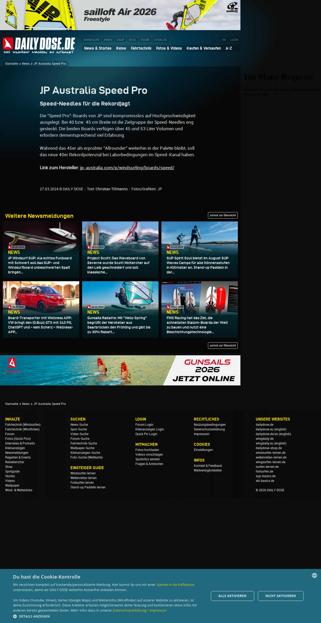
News (26, 63)
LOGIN (234, 40)
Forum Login (144, 550)
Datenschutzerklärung (209, 554)
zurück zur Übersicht (223, 340)
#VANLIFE (160, 40)
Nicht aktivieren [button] (280, 596)
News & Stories (98, 48)
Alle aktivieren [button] (232, 596)
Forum (9, 559)
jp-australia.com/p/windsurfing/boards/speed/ (127, 293)
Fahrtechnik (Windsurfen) (23, 550)
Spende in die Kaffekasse (175, 584)
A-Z (229, 48)
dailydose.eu (264, 554)
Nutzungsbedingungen (210, 550)
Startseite (11, 63)
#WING (108, 40)
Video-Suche (79, 559)
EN (224, 40)
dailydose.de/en (267, 559)
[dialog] (160, 596)
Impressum (201, 559)
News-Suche (79, 550)
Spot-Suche (78, 554)
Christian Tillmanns (112, 314)
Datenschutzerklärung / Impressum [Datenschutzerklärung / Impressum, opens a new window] (140, 610)
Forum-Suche (79, 564)
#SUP (120, 40)
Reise (121, 48)
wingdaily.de (264, 564)
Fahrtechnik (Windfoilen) (22, 554)
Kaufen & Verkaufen (204, 48)
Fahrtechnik (141, 48)
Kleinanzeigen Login (149, 554)
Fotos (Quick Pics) (18, 564)
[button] (108, 616)
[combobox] (314, 575)
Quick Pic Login (146, 559)
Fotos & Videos (169, 48)
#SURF (145, 40)
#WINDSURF (91, 40)
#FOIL (132, 40)
